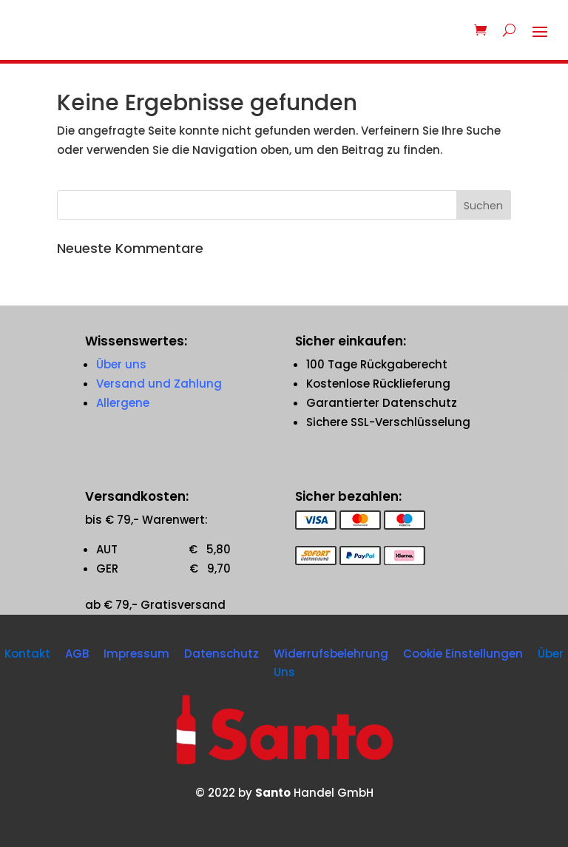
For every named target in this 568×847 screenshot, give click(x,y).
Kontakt (27, 653)
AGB (77, 653)
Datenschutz (221, 653)
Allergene (122, 403)
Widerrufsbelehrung (331, 653)
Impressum (136, 653)
